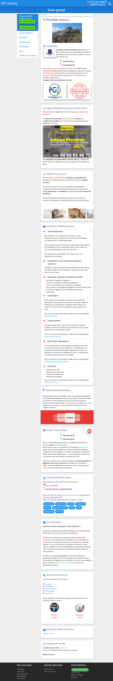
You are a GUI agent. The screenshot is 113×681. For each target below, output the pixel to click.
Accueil (44, 15)
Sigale (79, 508)
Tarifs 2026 (75, 673)
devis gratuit (83, 447)
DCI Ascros (9, 3)
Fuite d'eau (49, 593)
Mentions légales (77, 675)
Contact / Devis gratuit (80, 670)
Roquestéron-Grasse (60, 508)
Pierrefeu (59, 511)
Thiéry (72, 508)
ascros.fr (63, 648)
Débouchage (49, 591)
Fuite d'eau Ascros (51, 382)
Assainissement (51, 589)
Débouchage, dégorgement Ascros (56, 362)
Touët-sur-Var (60, 504)
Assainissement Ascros (52, 336)
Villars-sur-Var (48, 511)
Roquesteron (80, 504)
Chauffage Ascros (50, 316)
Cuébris (70, 504)
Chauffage (49, 586)
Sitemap (74, 677)
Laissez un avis (48, 634)
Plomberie (49, 584)
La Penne (47, 508)
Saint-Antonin (48, 504)
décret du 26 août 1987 (64, 563)
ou (65, 489)
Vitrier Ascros (49, 669)
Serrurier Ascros (49, 672)
